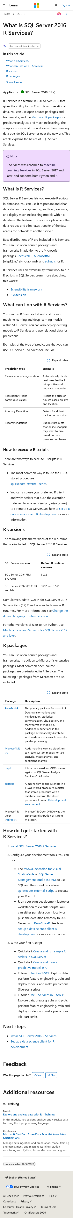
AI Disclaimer (11, 1196)
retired (9, 819)
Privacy (25, 1201)
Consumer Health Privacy (18, 1207)
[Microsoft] (36, 5)
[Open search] (56, 5)
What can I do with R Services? (24, 66)
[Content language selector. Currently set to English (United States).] (21, 1177)
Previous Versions (33, 1196)
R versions (12, 71)
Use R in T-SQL (40, 973)
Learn (7, 14)
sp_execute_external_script (28, 484)
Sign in (66, 5)
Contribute (9, 1201)
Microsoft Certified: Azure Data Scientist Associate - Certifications (34, 1136)
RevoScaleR (25, 256)
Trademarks (10, 1212)
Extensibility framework (26, 289)
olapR (8, 768)
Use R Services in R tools (46, 995)
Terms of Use (48, 1207)
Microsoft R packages (46, 117)
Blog (51, 1196)
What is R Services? (17, 61)
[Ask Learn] (59, 14)
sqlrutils (50, 261)
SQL (19, 14)
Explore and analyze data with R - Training (29, 1114)
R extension (18, 295)
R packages (13, 76)
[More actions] (66, 14)
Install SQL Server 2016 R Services (33, 846)
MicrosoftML (42, 256)
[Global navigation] (4, 5)
